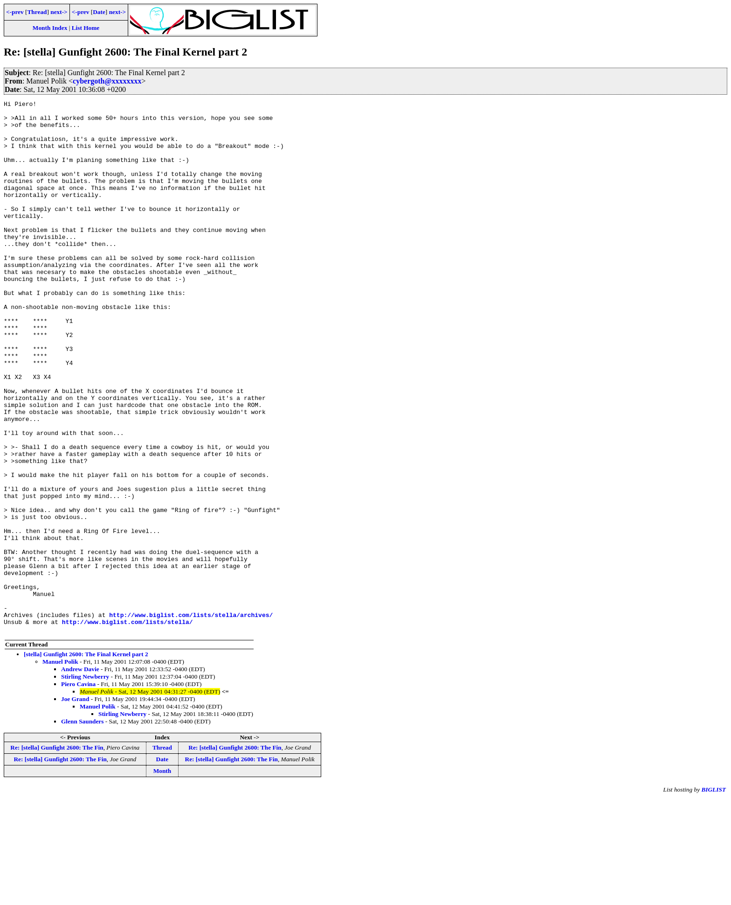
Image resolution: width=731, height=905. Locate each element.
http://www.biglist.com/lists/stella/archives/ (191, 718)
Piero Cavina (78, 790)
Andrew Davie (80, 775)
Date (99, 11)
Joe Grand (75, 805)
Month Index (50, 27)
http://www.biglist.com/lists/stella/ (127, 727)
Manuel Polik (60, 768)
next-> (58, 11)
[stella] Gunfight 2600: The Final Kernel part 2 (86, 760)
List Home (86, 27)
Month (162, 877)
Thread (37, 11)
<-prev (15, 11)
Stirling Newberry (85, 782)
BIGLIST (713, 895)
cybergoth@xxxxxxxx (107, 81)
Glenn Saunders (82, 827)
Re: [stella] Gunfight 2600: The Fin (56, 853)
